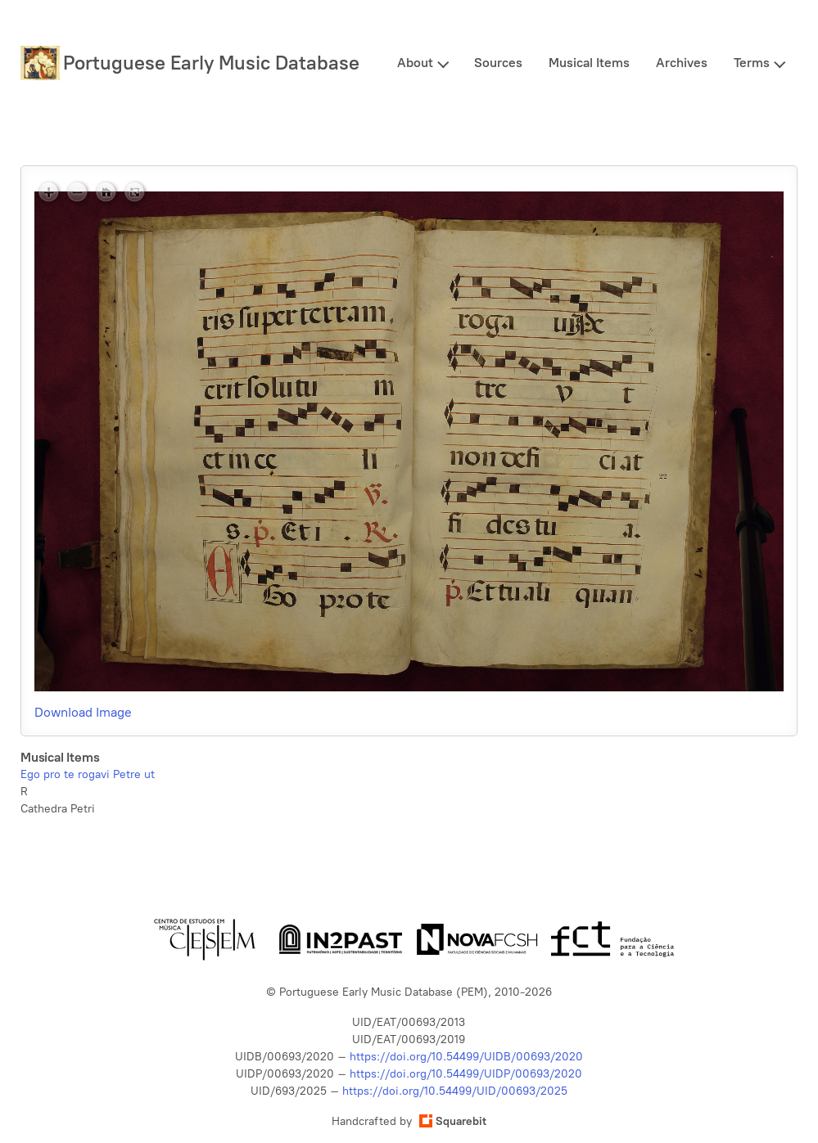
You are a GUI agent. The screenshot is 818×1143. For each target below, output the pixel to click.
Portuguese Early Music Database (211, 62)
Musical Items (589, 62)
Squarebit (452, 1121)
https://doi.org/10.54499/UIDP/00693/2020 (466, 1074)
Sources (498, 62)
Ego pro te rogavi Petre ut (87, 774)
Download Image (83, 712)
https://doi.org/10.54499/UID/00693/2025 (454, 1091)
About (415, 62)
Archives (681, 62)
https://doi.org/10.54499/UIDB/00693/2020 (466, 1057)
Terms (752, 62)
